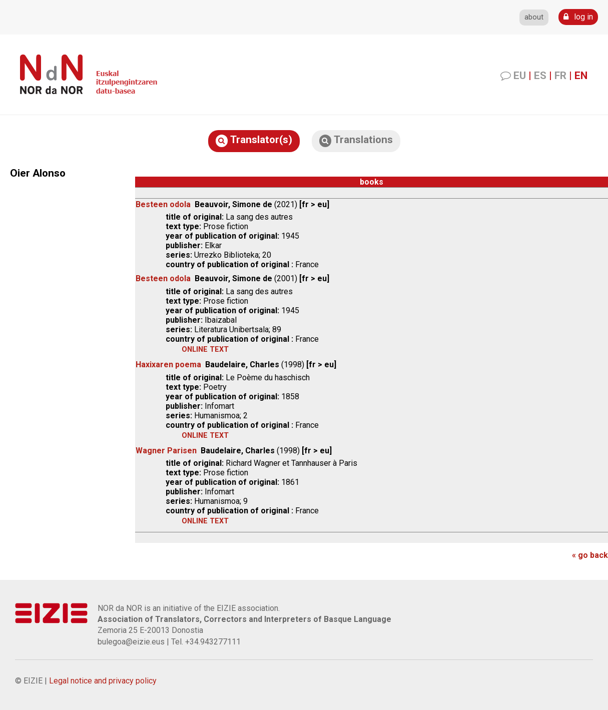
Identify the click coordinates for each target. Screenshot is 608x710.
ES (540, 76)
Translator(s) (254, 140)
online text (205, 349)
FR (560, 76)
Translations (356, 140)
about (533, 17)
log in (578, 17)
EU (519, 76)
